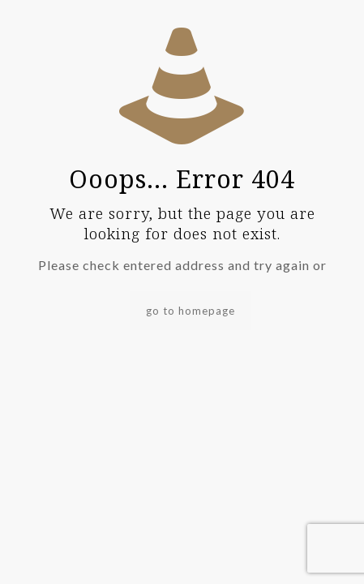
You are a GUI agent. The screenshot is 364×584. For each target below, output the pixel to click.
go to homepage (190, 310)
